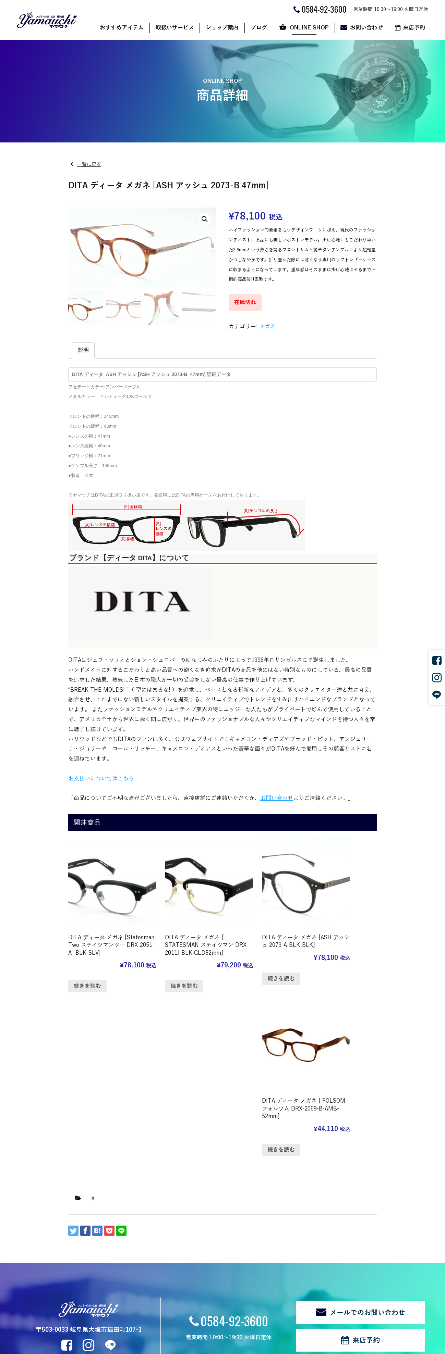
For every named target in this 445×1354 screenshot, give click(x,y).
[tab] (83, 350)
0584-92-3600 (234, 1145)
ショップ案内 (222, 28)
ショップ (280, 1237)
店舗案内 (166, 1237)
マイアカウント (287, 1266)
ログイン (136, 1321)
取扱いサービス (175, 28)
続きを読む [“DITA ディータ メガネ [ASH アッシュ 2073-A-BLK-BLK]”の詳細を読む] (247, 966)
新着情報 (41, 1297)
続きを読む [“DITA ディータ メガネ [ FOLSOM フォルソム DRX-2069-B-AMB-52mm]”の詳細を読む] (326, 966)
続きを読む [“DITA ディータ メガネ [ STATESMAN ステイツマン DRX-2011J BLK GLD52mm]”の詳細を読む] (167, 974)
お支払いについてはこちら (101, 779)
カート (277, 1256)
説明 (83, 350)
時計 (100, 1256)
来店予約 (414, 28)
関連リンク (28, 1321)
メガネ (267, 327)
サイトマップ (105, 1321)
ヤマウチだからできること (185, 1247)
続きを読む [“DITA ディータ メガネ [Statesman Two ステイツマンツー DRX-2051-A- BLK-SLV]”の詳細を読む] (87, 974)
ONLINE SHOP (309, 28)
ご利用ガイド (284, 1247)
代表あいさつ (171, 1256)
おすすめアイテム (122, 28)
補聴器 (102, 1275)
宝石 (100, 1266)
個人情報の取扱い (65, 1321)
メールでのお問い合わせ (367, 1136)
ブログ (259, 28)
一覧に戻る (89, 164)
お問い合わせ (366, 28)
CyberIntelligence (255, 1345)
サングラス (107, 1237)
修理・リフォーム (114, 1285)
